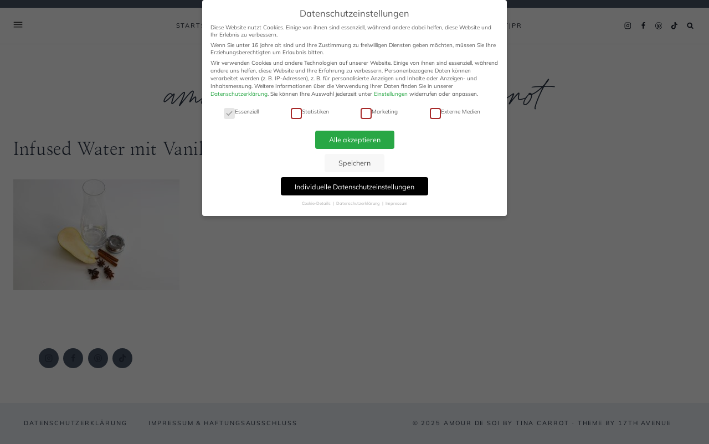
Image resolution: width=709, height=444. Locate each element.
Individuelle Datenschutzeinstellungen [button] (354, 186)
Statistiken (310, 111)
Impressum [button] (397, 203)
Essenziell (241, 111)
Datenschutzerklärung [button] (358, 203)
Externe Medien (455, 111)
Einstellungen (391, 93)
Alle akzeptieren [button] (355, 139)
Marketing (379, 111)
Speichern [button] (354, 162)
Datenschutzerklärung (239, 93)
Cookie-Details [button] (317, 203)
